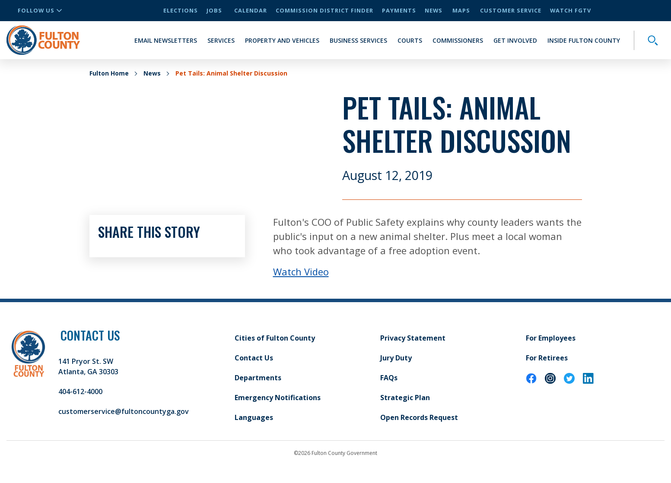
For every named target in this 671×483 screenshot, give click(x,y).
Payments (399, 10)
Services (221, 40)
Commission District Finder (324, 10)
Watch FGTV (570, 10)
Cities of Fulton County (275, 338)
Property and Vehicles (282, 40)
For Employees (551, 338)
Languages (254, 417)
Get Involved (515, 40)
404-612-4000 (80, 391)
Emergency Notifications (278, 397)
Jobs (214, 10)
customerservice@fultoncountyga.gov (123, 411)
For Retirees (547, 358)
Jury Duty (396, 358)
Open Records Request (419, 417)
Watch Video (301, 271)
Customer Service (510, 10)
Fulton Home (109, 73)
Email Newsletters (165, 40)
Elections (180, 10)
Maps (461, 10)
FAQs (389, 377)
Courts (410, 40)
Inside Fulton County (583, 40)
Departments (258, 377)
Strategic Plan (405, 397)
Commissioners (457, 40)
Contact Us (254, 358)
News (433, 10)
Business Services (358, 40)
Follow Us (40, 10)
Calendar (250, 10)
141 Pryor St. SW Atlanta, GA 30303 (88, 366)
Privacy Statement (412, 338)
